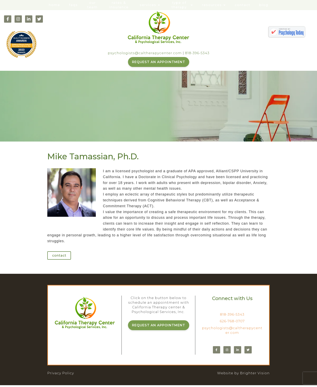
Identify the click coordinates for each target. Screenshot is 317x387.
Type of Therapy (179, 5)
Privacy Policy (60, 375)
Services (148, 5)
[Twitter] (39, 19)
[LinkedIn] (28, 19)
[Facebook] (7, 19)
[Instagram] (18, 19)
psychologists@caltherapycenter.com (145, 53)
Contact (242, 5)
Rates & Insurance (119, 5)
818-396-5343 (197, 53)
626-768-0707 (232, 323)
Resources (212, 5)
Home (54, 5)
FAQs (73, 5)
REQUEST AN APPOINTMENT (158, 62)
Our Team (92, 5)
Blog (263, 5)
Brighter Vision (255, 375)
